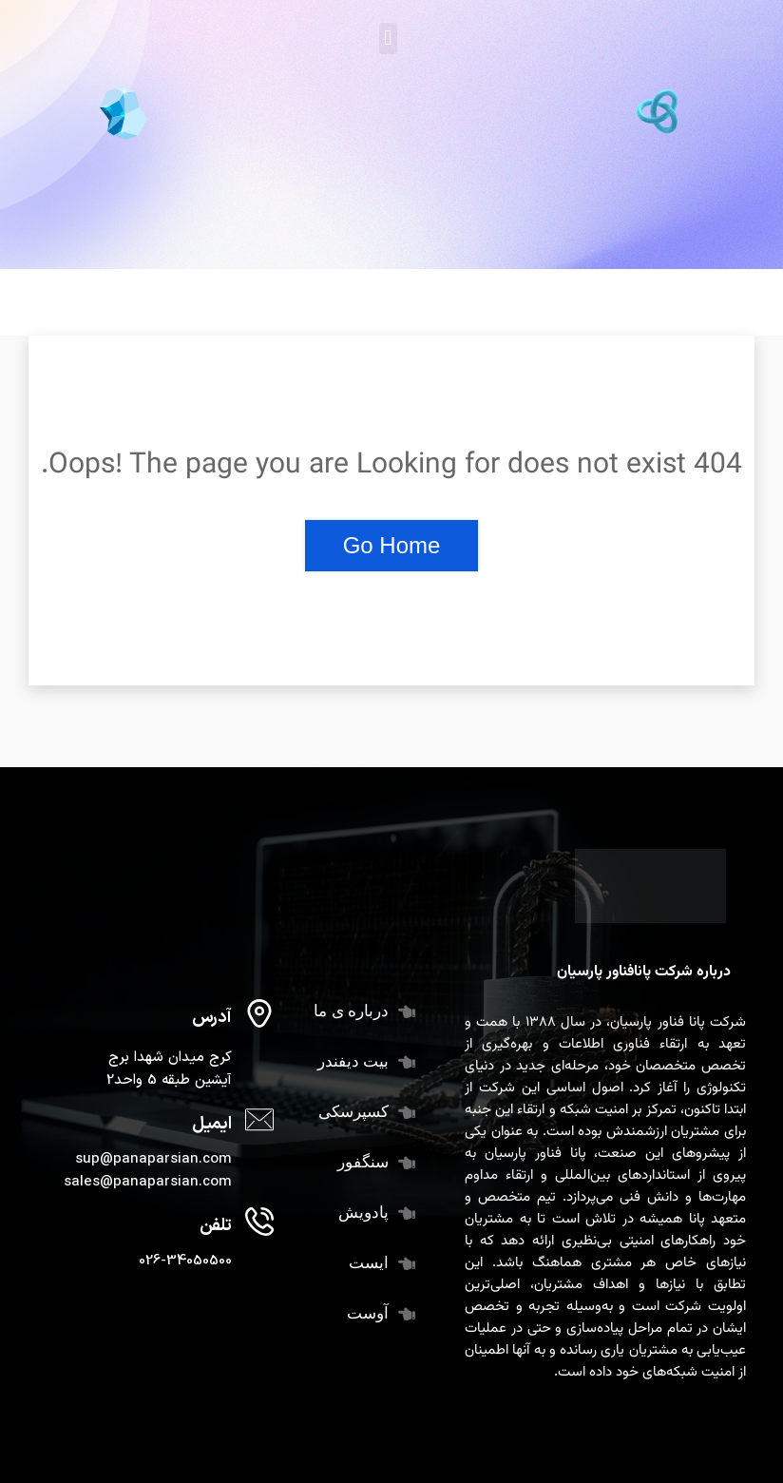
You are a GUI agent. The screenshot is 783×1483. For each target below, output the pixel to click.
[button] (388, 38)
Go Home (392, 545)
